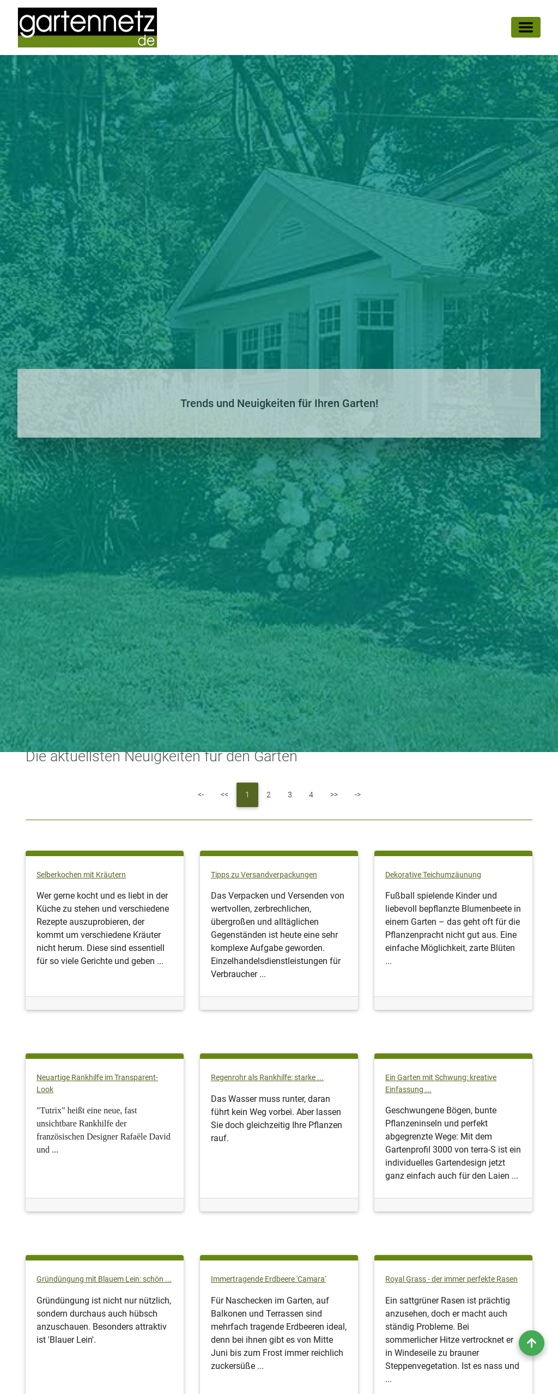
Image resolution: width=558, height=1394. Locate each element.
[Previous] (224, 795)
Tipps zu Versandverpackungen (264, 875)
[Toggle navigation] (526, 29)
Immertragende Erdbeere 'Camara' (268, 1279)
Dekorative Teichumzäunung (433, 875)
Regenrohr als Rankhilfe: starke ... (267, 1077)
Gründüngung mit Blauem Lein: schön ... (104, 1279)
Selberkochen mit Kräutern (81, 875)
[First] (201, 795)
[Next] (334, 795)
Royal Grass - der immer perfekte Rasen (451, 1279)
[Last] (357, 795)
